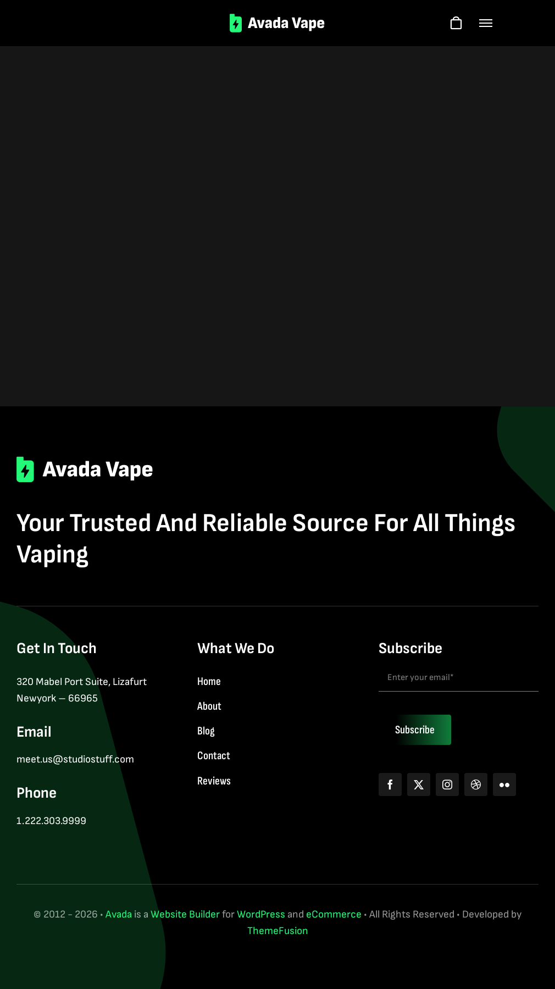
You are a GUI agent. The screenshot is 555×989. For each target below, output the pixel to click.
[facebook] (390, 784)
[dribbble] (475, 784)
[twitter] (418, 784)
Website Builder (185, 914)
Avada (119, 914)
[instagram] (447, 784)
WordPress (261, 914)
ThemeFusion (277, 931)
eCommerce (334, 914)
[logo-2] (278, 19)
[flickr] (504, 784)
